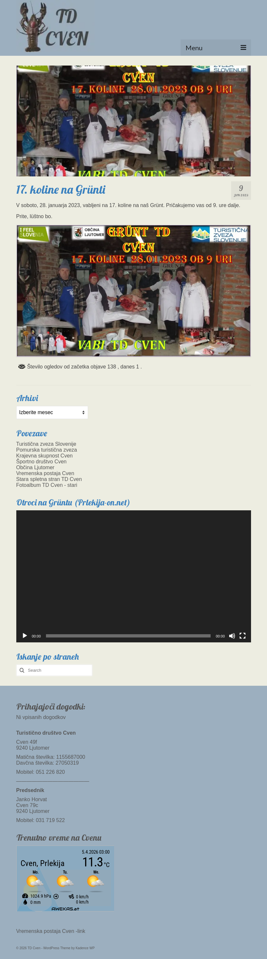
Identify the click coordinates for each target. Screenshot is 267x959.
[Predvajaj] (25, 636)
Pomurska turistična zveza (46, 450)
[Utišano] (232, 636)
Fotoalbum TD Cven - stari (46, 485)
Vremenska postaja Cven (45, 473)
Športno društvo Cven (41, 461)
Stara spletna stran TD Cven (49, 479)
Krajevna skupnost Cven (44, 455)
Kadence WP (85, 948)
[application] (133, 576)
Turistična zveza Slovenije (46, 444)
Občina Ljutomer (35, 467)
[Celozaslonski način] (242, 636)
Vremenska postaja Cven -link (50, 931)
